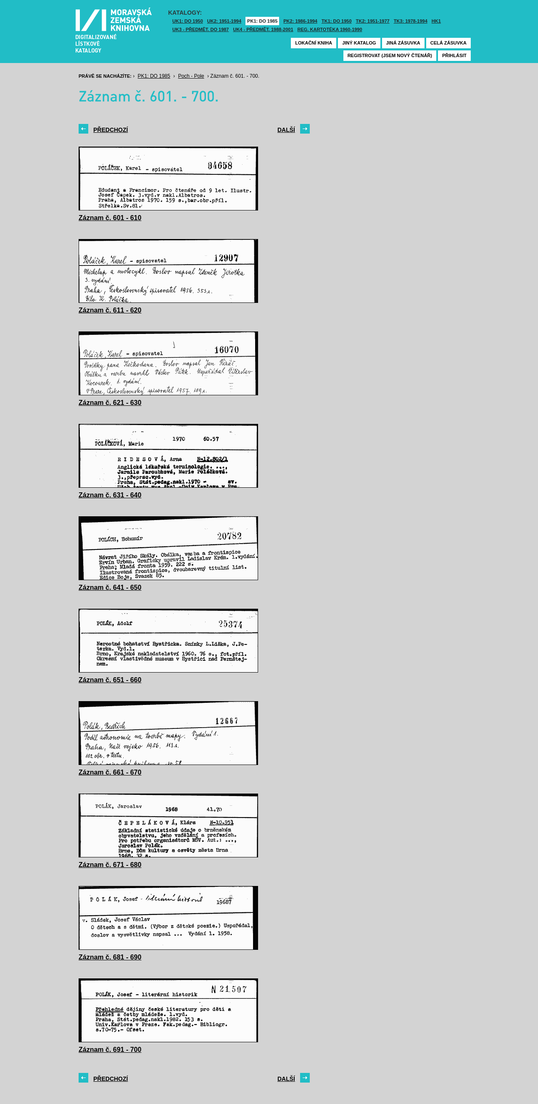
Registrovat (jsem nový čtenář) (390, 55)
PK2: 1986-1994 (300, 21)
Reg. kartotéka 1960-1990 (330, 29)
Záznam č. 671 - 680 (110, 864)
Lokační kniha (313, 42)
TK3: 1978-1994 (410, 21)
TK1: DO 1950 (337, 21)
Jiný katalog (359, 42)
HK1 (436, 21)
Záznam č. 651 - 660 (110, 679)
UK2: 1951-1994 (224, 21)
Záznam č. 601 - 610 (110, 217)
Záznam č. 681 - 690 (110, 957)
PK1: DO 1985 (262, 21)
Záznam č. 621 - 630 (110, 402)
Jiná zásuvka (403, 42)
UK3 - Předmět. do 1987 (200, 29)
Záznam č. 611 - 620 (110, 310)
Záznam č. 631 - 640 (110, 495)
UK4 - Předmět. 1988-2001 (263, 29)
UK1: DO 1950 (187, 21)
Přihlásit (454, 55)
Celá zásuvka (448, 42)
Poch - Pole (191, 76)
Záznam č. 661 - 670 (110, 772)
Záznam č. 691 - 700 (110, 1049)
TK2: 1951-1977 (373, 21)
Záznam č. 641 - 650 (110, 587)
